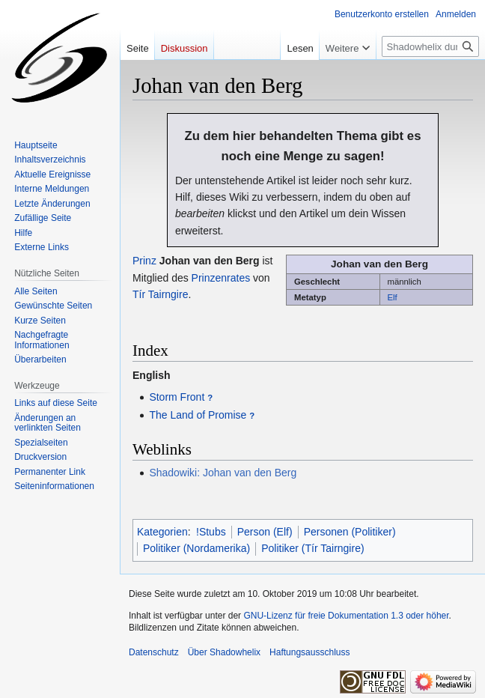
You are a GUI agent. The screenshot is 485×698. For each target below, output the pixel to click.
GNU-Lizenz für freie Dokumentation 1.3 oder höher (345, 615)
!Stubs (211, 532)
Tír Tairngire (160, 294)
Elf (392, 297)
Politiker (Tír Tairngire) (312, 548)
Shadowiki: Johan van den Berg (222, 473)
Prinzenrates (221, 278)
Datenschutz (154, 652)
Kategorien (162, 532)
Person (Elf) (265, 532)
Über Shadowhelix (224, 652)
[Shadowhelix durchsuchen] (430, 46)
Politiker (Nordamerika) (196, 548)
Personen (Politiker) (350, 532)
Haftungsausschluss (309, 652)
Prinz (144, 261)
